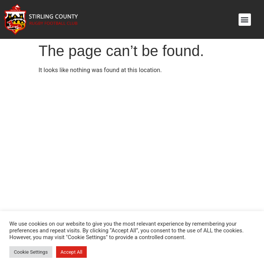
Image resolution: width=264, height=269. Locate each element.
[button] (245, 19)
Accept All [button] (72, 252)
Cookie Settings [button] (31, 252)
